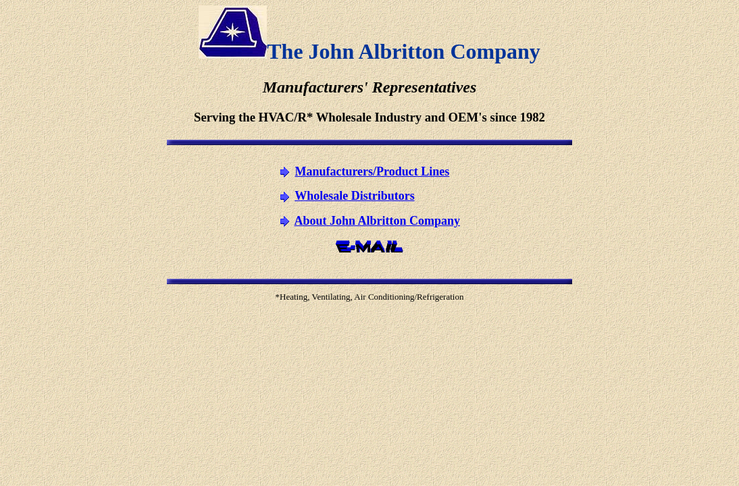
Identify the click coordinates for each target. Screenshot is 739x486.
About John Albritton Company (377, 220)
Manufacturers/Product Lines (372, 171)
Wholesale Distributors (355, 195)
